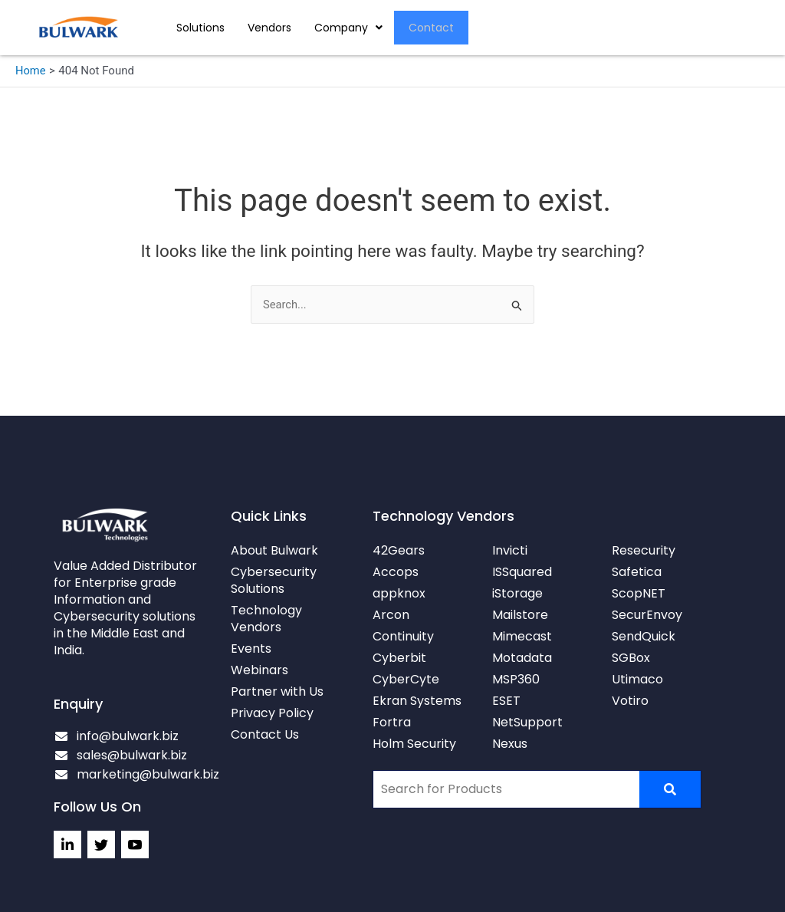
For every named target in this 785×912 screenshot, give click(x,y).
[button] (348, 28)
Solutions (200, 27)
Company (348, 27)
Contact (432, 27)
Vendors (269, 27)
